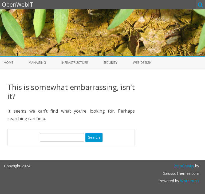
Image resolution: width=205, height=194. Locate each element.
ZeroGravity (184, 165)
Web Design (142, 62)
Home (8, 62)
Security (110, 62)
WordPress (189, 180)
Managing (37, 62)
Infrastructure (74, 62)
